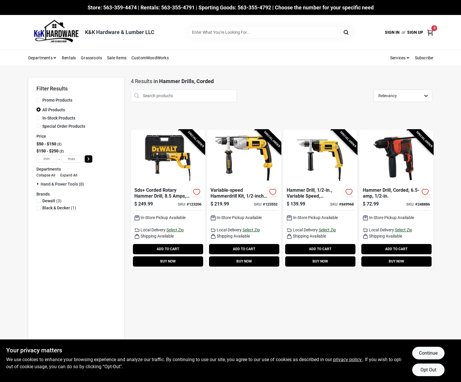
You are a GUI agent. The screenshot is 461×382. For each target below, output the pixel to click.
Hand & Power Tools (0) (62, 184)
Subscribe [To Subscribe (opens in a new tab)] (424, 57)
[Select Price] (88, 159)
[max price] (71, 159)
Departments (40, 57)
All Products (53, 109)
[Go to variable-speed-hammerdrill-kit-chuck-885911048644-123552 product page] (244, 199)
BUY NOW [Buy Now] (168, 261)
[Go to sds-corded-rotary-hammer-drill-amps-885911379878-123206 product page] (168, 199)
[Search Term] (269, 32)
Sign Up (415, 32)
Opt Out (428, 370)
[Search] (346, 32)
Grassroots (91, 57)
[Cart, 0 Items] (430, 32)
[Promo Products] (38, 100)
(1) (59, 208)
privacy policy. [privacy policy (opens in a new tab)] (348, 359)
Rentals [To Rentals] (69, 57)
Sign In (392, 32)
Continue (428, 353)
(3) (51, 200)
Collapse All (45, 175)
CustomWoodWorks (150, 57)
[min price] (46, 159)
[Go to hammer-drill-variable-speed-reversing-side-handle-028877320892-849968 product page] (320, 199)
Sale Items (116, 57)
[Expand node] (38, 184)
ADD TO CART (168, 249)
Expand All (68, 175)
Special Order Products (63, 126)
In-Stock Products (58, 118)
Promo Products (57, 100)
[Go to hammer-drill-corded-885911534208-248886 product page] (396, 199)
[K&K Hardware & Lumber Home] (54, 32)
